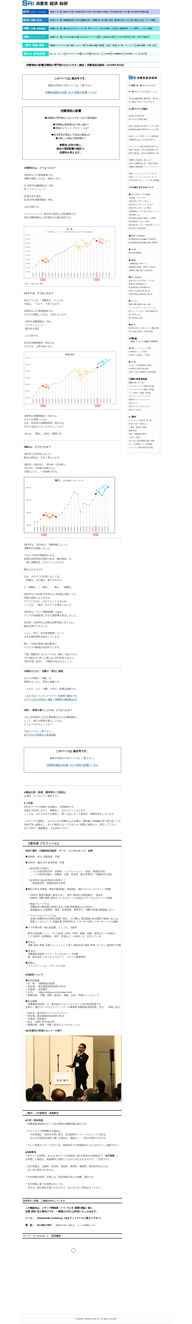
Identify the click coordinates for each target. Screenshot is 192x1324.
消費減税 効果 (68, 20)
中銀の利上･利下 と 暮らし (139, 201)
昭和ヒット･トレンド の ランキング (143, 174)
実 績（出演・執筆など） (139, 424)
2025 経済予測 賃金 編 (139, 12)
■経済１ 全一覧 (56, 12)
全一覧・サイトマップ (126, 45)
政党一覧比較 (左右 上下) (119, 20)
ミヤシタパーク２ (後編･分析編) (141, 389)
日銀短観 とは (134, 215)
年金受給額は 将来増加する (139, 287)
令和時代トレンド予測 (137, 352)
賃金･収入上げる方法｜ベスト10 (142, 281)
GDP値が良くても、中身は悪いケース (144, 225)
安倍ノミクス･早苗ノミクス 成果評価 (143, 136)
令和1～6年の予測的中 (140, 37)
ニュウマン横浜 (146, 28)
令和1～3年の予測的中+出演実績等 (142, 372)
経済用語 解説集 (135, 253)
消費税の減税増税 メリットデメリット (144, 167)
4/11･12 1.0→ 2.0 (57, 54)
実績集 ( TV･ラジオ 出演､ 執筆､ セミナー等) (67, 45)
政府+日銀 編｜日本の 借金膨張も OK (143, 150)
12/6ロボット (96, 54)
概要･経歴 (133, 431)
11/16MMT (107, 54)
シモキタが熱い (104, 28)
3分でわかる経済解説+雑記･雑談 (142, 441)
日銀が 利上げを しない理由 (140, 208)
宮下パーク (92, 28)
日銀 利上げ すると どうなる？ (141, 204)
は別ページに (143, 92)
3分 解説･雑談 (91, 45)
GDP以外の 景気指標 (137, 228)
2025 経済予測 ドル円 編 (119, 12)
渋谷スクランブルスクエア (139, 406)
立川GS (115, 28)
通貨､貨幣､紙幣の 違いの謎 (139, 304)
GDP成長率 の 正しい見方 (139, 221)
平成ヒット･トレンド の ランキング (143, 177)
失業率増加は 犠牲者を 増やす (141, 294)
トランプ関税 (150, 20)
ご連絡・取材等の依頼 (137, 427)
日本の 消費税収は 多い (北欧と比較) (143, 163)
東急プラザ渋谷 (135, 410)
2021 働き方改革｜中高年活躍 (141, 331)
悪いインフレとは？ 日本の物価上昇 (143, 311)
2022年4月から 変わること (139, 328)
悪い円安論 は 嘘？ (136, 318)
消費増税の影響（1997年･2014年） (143, 267)
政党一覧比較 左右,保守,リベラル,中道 (144, 126)
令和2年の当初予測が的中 (139, 369)
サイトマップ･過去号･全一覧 (140, 420)
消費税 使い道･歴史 (100, 20)
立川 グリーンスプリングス (139, 396)
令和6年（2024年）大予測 (139, 355)
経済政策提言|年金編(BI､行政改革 (142, 239)
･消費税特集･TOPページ (138, 264)
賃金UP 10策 (68, 12)
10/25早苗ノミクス (131, 54)
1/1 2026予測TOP (123, 37)
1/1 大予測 (86, 54)
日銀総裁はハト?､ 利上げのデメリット (144, 211)
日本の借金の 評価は (100, 12)
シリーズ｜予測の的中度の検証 (141, 447)
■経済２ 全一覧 (56, 20)
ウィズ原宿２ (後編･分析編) (140, 393)
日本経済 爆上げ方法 (83, 12)
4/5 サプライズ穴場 (73, 54)
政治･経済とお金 (136, 20)
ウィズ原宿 (133, 28)
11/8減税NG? (118, 54)
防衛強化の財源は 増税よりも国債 (142, 218)
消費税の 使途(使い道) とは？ (140, 160)
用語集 (101, 45)
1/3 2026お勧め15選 (71, 37)
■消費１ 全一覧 (56, 28)
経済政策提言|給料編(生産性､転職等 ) (143, 243)
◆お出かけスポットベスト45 (75, 28)
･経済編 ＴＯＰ (135, 198)
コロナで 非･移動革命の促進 (140, 365)
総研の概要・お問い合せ (146, 45)
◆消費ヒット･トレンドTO (140, 348)
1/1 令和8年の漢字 (107, 37)
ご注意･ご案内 (110, 45)
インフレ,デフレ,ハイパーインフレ (142, 308)
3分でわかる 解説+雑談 (138, 119)
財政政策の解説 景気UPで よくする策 (144, 129)
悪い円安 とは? (135, 314)
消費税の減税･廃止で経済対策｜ (141, 270)
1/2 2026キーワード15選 (89, 37)
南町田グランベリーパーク (139, 400)
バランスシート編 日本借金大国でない (144, 146)
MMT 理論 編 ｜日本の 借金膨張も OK (144, 153)
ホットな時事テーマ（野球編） (141, 444)
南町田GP (124, 28)
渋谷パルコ (133, 403)
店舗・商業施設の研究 (137, 434)
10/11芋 (143, 54)
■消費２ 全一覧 (56, 37)
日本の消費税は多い (83, 20)
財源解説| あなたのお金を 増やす (142, 140)
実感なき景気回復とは (137, 284)
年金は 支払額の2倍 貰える (139, 291)
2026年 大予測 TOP (136, 116)
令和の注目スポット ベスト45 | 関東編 (144, 180)
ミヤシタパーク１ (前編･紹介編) (141, 386)
